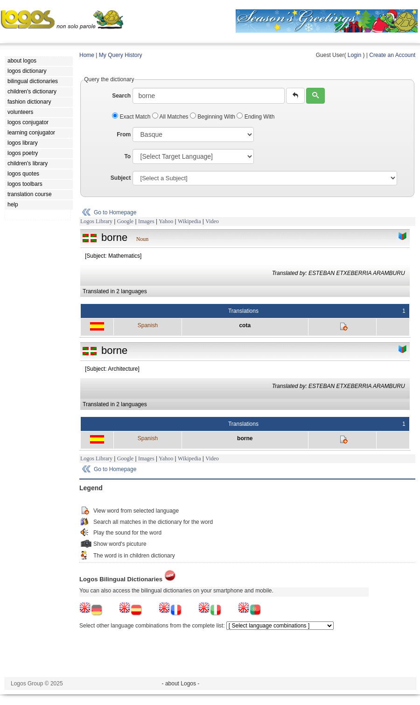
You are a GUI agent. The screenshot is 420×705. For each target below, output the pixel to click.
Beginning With (213, 116)
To (127, 156)
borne (244, 438)
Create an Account (392, 55)
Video (212, 221)
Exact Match (132, 116)
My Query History (120, 55)
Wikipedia (189, 221)
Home (86, 55)
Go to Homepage (115, 212)
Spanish (148, 325)
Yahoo (166, 221)
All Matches (171, 116)
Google (125, 221)
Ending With (255, 116)
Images (146, 221)
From (124, 134)
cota (245, 325)
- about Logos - (181, 683)
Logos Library (96, 221)
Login (354, 55)
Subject (121, 178)
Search (121, 95)
